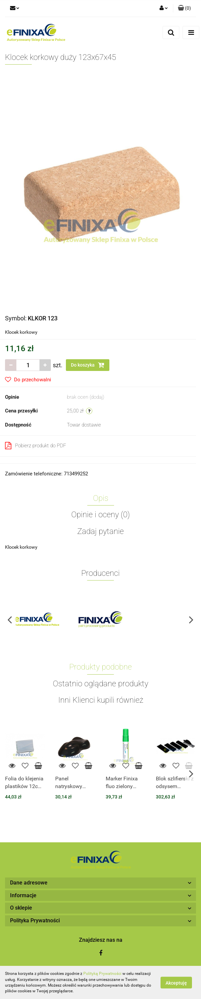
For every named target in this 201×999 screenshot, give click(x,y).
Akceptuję (176, 982)
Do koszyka (87, 365)
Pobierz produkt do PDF (35, 445)
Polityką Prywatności (102, 973)
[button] (184, 8)
